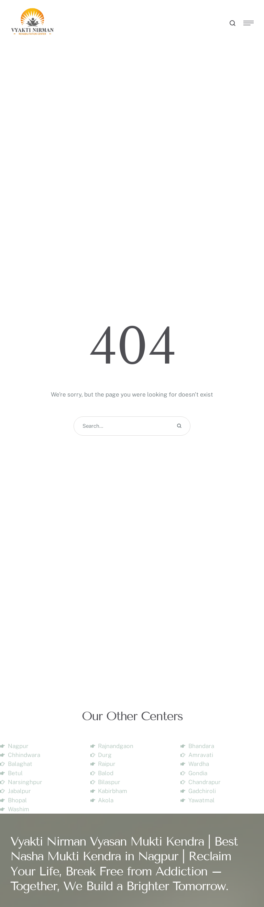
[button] (245, 877)
